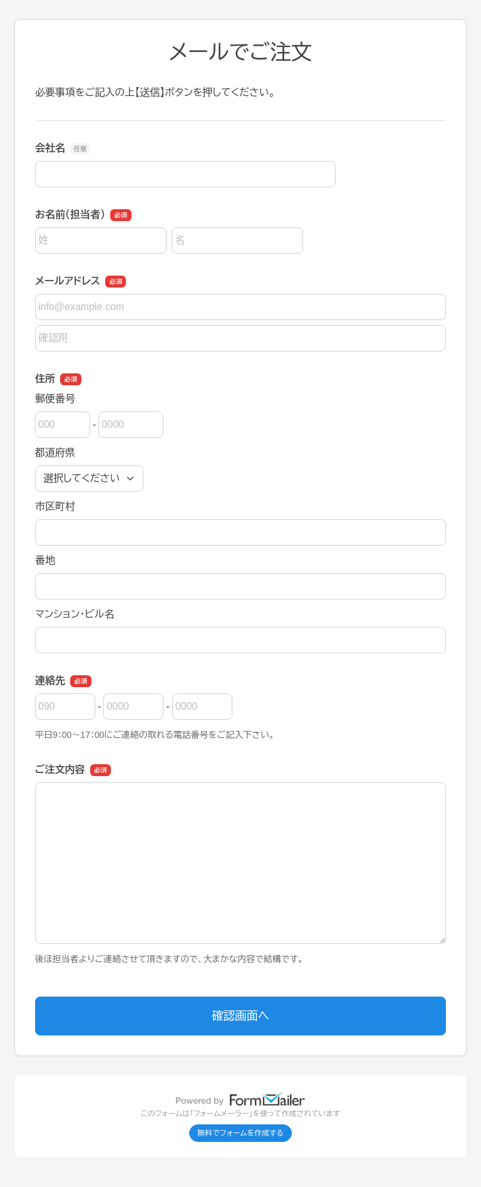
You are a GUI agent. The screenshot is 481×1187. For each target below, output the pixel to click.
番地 (45, 560)
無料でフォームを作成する (240, 1133)
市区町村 (55, 506)
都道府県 (55, 452)
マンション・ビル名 (74, 614)
